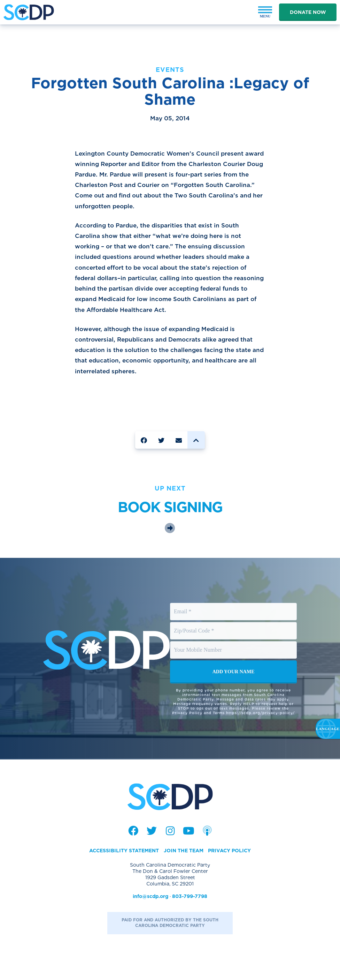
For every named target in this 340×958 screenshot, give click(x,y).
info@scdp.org (150, 896)
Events (170, 69)
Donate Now (308, 12)
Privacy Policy (229, 850)
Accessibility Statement (124, 850)
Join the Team (183, 850)
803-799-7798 (189, 896)
